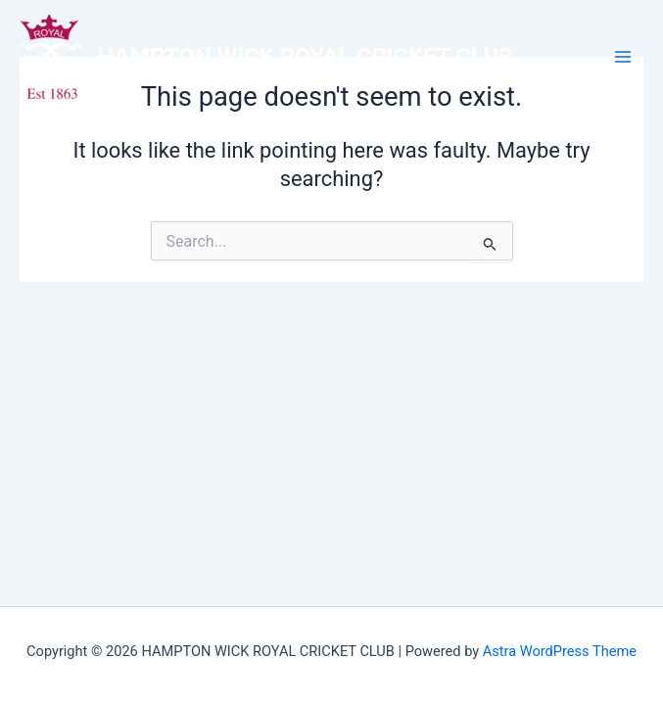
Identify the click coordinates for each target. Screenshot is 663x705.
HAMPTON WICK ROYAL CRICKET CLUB (305, 56)
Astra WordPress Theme (560, 651)
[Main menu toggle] (622, 56)
